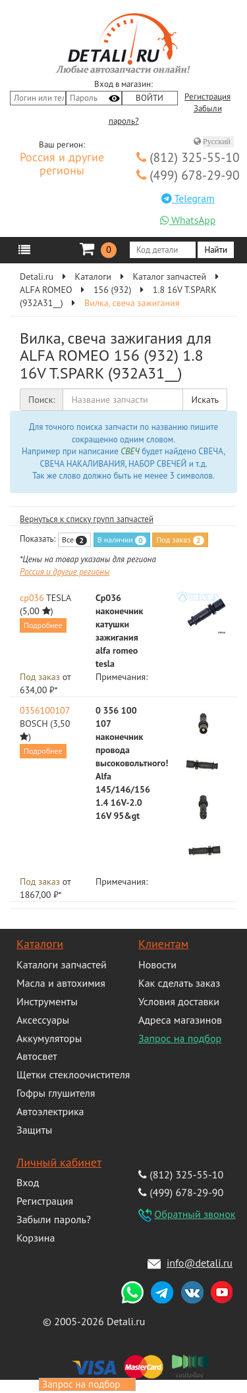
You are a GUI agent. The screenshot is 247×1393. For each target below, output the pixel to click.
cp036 (32, 598)
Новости (157, 964)
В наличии (121, 540)
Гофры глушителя (55, 1092)
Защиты (34, 1129)
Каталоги (39, 943)
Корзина (35, 1237)
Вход (27, 1182)
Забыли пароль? (53, 1219)
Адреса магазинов (180, 1019)
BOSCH (34, 723)
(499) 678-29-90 (188, 175)
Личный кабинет (58, 1162)
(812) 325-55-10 (188, 157)
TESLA (58, 598)
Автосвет (36, 1056)
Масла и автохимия (60, 982)
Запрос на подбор (179, 1038)
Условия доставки (178, 1001)
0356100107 (45, 710)
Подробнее (43, 625)
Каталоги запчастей (61, 964)
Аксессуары (42, 1019)
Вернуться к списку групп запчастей (86, 519)
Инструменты (47, 1001)
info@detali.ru (200, 1262)
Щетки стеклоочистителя (73, 1074)
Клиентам (163, 943)
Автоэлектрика (50, 1111)
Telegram (188, 198)
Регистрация (207, 97)
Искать (205, 400)
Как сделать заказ (179, 982)
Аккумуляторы (49, 1038)
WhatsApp (187, 219)
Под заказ (180, 540)
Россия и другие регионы (62, 164)
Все (74, 540)
